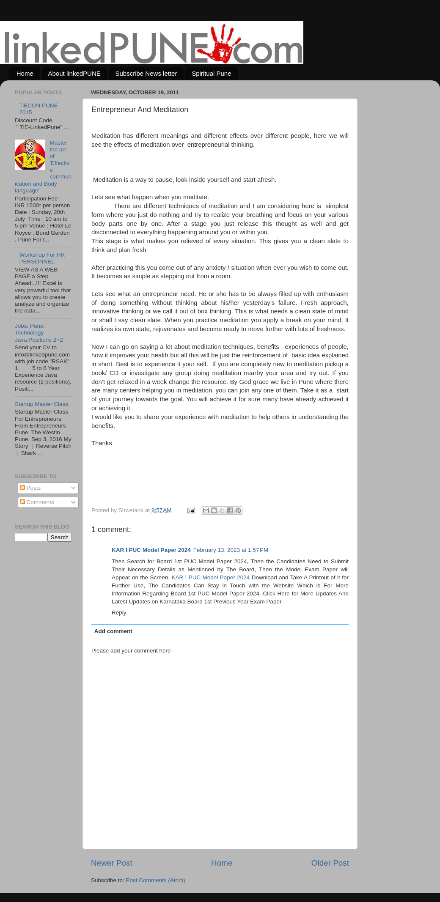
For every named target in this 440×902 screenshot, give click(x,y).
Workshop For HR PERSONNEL (42, 258)
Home (24, 73)
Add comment (113, 631)
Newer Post (111, 862)
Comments (37, 502)
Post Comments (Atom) (155, 880)
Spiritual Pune (211, 73)
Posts (30, 488)
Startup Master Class (41, 404)
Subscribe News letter (146, 73)
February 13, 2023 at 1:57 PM (230, 550)
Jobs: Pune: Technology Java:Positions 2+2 (39, 333)
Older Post (330, 862)
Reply (119, 612)
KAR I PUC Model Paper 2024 (151, 550)
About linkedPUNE (74, 73)
